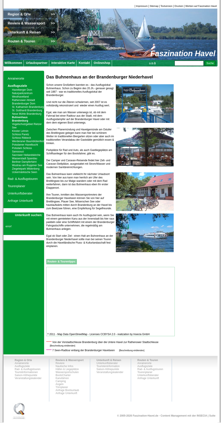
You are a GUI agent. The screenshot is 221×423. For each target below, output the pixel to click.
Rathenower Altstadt (23, 100)
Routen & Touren (147, 360)
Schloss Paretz (20, 134)
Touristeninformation (108, 366)
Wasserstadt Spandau (24, 158)
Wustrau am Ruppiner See (27, 165)
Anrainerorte (16, 78)
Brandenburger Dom (23, 103)
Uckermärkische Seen (24, 172)
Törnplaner (62, 387)
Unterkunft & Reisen (109, 360)
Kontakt (84, 63)
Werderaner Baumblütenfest (28, 141)
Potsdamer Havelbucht (25, 144)
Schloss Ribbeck (21, 137)
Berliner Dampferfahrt (24, 161)
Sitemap (154, 6)
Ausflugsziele (17, 85)
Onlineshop (102, 63)
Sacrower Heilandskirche (26, 155)
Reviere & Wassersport (70, 360)
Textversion (166, 6)
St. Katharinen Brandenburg (28, 106)
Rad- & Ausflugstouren (23, 179)
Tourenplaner (16, 186)
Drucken (179, 6)
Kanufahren (62, 378)
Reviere (60, 363)
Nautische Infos (64, 366)
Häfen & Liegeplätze (67, 369)
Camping (61, 381)
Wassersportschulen (67, 372)
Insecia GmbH (141, 334)
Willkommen (13, 63)
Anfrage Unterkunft (20, 200)
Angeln (60, 384)
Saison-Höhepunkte (26, 375)
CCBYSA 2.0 (107, 334)
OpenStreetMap (78, 334)
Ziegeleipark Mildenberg (25, 168)
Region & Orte (23, 360)
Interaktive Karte (63, 63)
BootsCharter (63, 375)
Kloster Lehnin (20, 130)
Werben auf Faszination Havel (201, 6)
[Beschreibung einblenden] (62, 346)
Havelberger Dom (22, 89)
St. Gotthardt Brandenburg (27, 110)
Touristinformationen (26, 372)
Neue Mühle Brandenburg (26, 113)
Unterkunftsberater (20, 193)
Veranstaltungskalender (28, 378)
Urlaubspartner (36, 63)
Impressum (142, 6)
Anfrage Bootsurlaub (67, 390)
